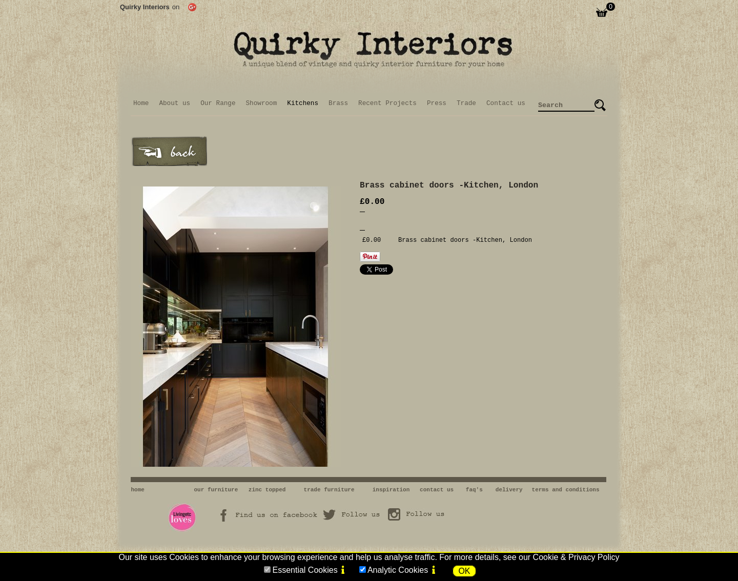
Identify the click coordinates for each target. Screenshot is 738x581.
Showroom (261, 103)
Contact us (505, 103)
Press (436, 103)
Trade (466, 103)
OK (464, 571)
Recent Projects (387, 103)
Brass (338, 103)
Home (141, 103)
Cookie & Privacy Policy (576, 557)
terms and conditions (566, 490)
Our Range (217, 103)
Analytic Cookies (397, 570)
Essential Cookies (304, 570)
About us (174, 103)
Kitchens (302, 103)
